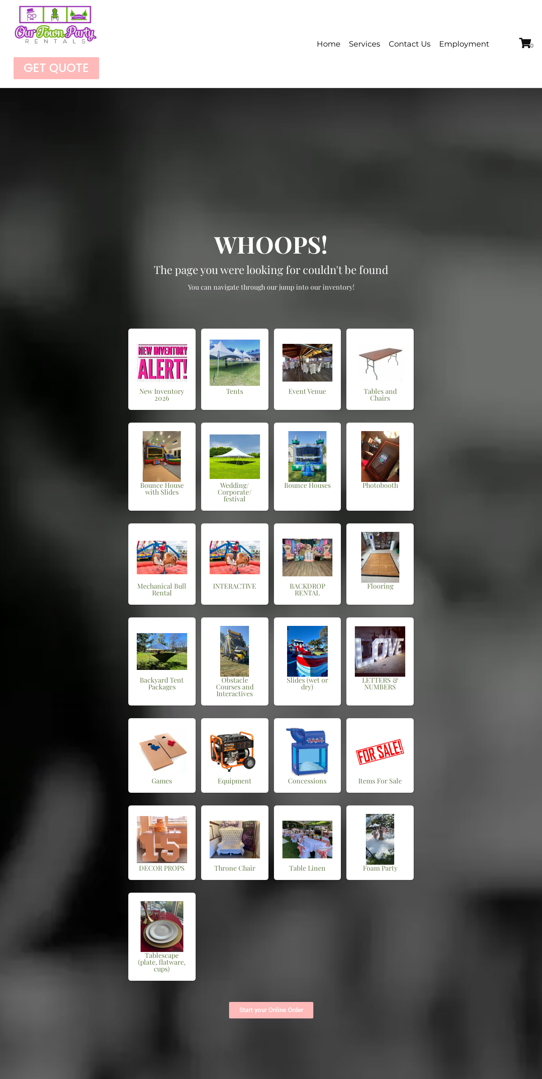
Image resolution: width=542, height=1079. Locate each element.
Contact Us (410, 44)
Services (364, 44)
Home (328, 44)
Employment (464, 44)
